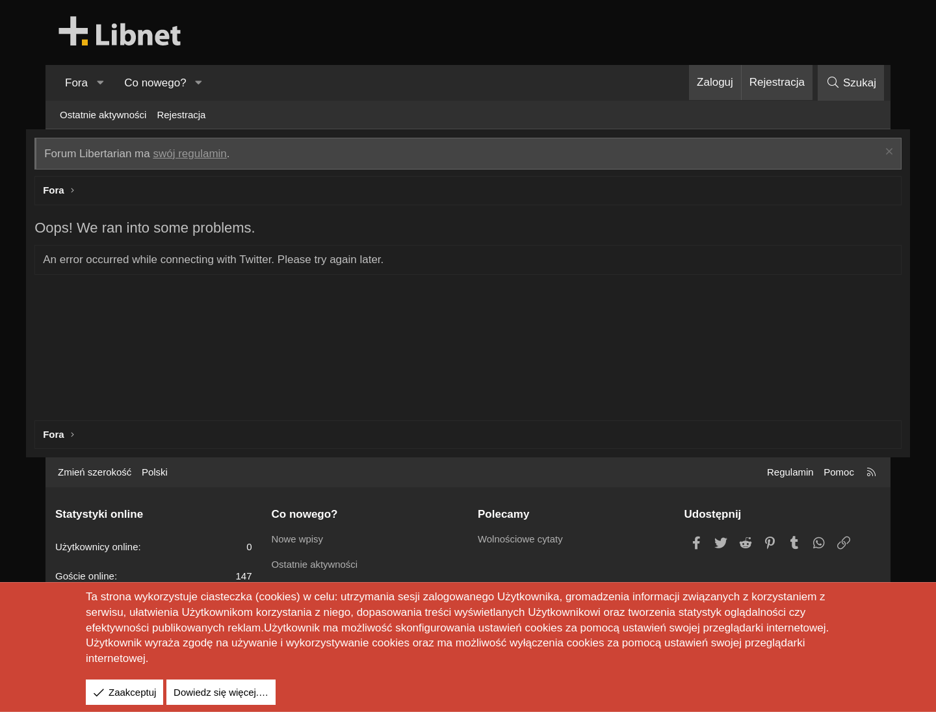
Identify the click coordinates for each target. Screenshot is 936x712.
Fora (76, 83)
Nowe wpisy (298, 538)
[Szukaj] (851, 83)
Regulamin (790, 471)
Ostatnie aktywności (103, 114)
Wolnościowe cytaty (520, 538)
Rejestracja (181, 114)
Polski (155, 471)
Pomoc (839, 471)
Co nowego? (155, 83)
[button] (100, 83)
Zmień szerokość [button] (94, 471)
